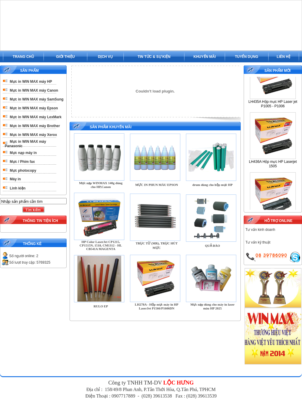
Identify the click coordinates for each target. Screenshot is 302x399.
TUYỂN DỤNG (246, 57)
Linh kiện (17, 188)
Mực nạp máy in (23, 153)
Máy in (15, 179)
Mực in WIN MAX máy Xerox (33, 135)
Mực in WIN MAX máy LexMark (36, 117)
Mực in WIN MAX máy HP (31, 82)
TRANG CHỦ (23, 57)
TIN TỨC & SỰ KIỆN (154, 57)
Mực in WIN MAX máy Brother (35, 126)
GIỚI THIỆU (65, 57)
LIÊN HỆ (283, 57)
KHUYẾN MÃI (205, 57)
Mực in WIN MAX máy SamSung (36, 99)
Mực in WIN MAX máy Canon (34, 90)
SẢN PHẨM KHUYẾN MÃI (110, 127)
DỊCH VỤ (105, 57)
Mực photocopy (23, 170)
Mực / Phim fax (22, 162)
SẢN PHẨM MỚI (277, 71)
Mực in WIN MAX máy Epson (34, 108)
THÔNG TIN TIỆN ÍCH (40, 221)
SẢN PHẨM (29, 71)
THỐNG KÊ (32, 244)
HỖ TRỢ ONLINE (278, 221)
